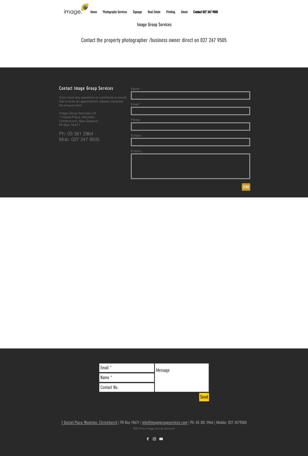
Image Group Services (154, 24)
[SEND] (246, 187)
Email (135, 104)
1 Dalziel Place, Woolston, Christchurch (89, 422)
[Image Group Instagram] (154, 439)
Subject (136, 135)
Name (135, 88)
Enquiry (136, 150)
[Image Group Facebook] (148, 439)
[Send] (204, 397)
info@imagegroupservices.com (164, 422)
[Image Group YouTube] (161, 439)
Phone (135, 119)
